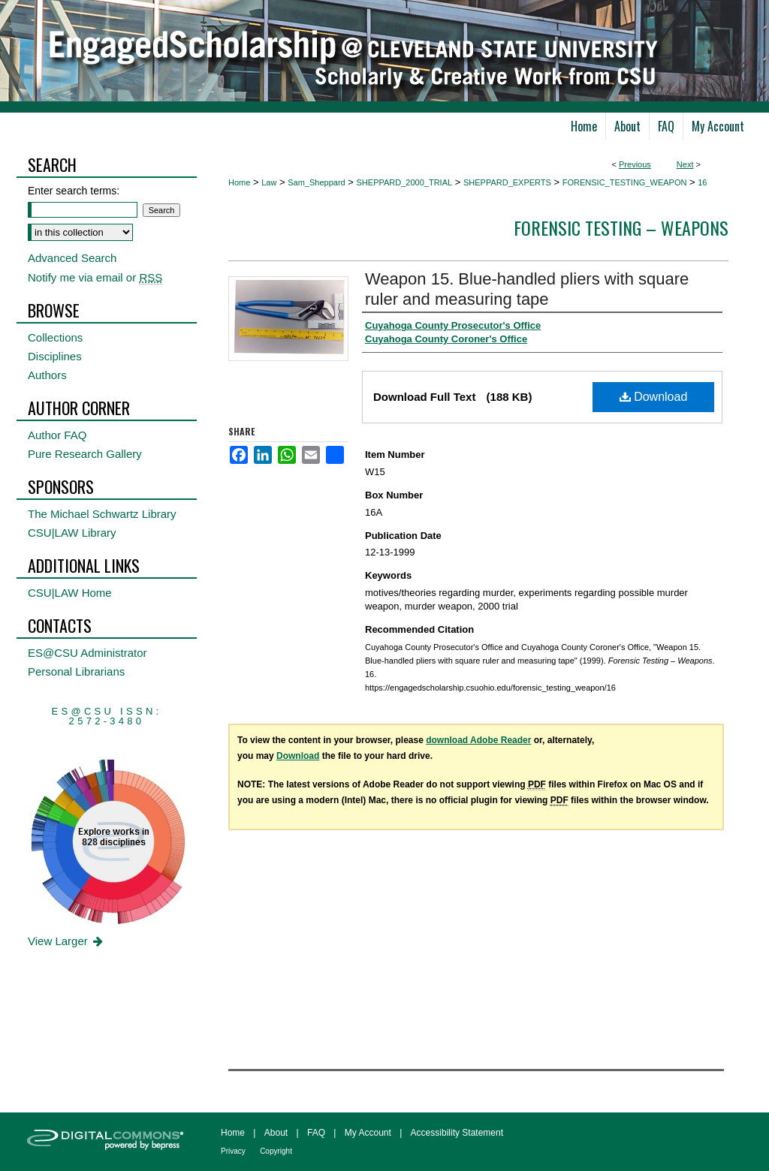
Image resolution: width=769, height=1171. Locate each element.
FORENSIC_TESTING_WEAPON (624, 182)
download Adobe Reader (478, 740)
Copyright (276, 1151)
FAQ (316, 1132)
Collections (55, 337)
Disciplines (55, 356)
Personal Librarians (76, 671)
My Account (368, 1132)
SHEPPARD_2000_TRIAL (405, 182)
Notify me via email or (95, 277)
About (276, 1132)
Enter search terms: (73, 191)
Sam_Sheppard (316, 182)
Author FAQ (57, 435)
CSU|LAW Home (70, 592)
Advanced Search (72, 257)
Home (239, 182)
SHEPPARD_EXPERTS (507, 182)
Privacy (233, 1151)
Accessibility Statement (457, 1132)
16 (702, 182)
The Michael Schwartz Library (102, 513)
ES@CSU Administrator (87, 652)
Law (268, 182)
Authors (47, 375)
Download (654, 396)
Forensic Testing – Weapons (621, 227)
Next (685, 164)
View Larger (66, 941)
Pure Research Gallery (85, 453)
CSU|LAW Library (72, 532)
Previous (635, 164)
